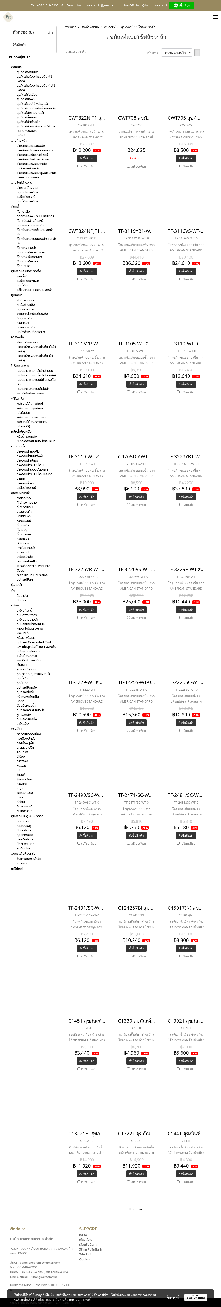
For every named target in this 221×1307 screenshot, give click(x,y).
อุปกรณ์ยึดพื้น (26, 692)
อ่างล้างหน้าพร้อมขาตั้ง (32, 164)
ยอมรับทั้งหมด (196, 1297)
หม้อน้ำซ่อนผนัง (21, 431)
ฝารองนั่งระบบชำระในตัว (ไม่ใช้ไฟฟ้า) (36, 349)
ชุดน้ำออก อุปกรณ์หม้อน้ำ (33, 674)
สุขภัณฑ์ (16, 67)
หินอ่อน (21, 766)
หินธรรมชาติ (24, 806)
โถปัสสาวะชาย (20, 365)
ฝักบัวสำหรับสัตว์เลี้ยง (31, 332)
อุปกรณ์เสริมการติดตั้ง (26, 271)
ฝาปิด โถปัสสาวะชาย (30, 628)
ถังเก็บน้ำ (22, 600)
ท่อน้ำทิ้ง (22, 285)
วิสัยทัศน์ (85, 1254)
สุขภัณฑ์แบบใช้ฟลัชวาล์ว (32, 103)
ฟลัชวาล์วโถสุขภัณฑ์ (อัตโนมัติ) (30, 410)
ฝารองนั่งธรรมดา (28, 342)
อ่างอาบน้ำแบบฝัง (28, 451)
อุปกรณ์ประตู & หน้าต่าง (27, 816)
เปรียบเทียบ (88, 166)
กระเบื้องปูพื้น (25, 743)
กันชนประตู (24, 830)
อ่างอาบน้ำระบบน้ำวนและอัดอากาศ (34, 476)
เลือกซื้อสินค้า (88, 1244)
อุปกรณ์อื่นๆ (25, 579)
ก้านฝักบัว (23, 323)
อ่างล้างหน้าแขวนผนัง (31, 146)
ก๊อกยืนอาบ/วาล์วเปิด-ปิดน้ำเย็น (35, 232)
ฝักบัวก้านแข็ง (26, 305)
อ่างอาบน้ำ (18, 446)
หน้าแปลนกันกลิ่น (28, 696)
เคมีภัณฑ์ (17, 868)
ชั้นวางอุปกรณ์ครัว (29, 859)
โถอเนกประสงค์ (27, 131)
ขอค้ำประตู (23, 821)
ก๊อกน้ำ (15, 206)
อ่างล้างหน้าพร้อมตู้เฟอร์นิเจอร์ (37, 173)
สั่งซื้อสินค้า (86, 158)
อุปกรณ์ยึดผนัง (27, 687)
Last (141, 1209)
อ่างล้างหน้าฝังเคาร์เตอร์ (32, 155)
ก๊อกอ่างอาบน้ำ (26, 248)
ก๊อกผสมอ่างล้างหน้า (30, 225)
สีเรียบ (21, 756)
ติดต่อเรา (85, 1259)
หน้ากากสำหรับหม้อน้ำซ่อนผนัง (36, 441)
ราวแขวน (22, 863)
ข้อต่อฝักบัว (24, 318)
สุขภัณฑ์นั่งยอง (27, 117)
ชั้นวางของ (24, 534)
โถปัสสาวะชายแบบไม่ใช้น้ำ (33, 389)
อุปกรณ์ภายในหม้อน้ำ (30, 710)
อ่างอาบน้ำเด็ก (26, 483)
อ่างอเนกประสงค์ (28, 177)
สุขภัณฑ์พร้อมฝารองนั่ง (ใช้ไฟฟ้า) (34, 78)
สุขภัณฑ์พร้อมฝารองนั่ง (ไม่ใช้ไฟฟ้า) (36, 87)
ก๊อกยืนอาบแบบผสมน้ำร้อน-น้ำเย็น (36, 241)
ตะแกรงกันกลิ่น (27, 561)
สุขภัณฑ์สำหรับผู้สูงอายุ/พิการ (36, 126)
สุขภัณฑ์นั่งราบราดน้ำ (30, 113)
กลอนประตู (24, 826)
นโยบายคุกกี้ (83, 1299)
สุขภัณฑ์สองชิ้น (26, 99)
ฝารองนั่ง (17, 337)
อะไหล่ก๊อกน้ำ (25, 610)
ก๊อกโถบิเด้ (23, 266)
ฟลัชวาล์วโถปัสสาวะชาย (32, 417)
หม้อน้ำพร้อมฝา (26, 638)
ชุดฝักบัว (17, 295)
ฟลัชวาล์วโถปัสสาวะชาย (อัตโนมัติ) (32, 424)
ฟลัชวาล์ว (17, 398)
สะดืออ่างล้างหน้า (28, 281)
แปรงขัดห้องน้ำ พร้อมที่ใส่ (33, 566)
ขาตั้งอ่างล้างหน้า (28, 168)
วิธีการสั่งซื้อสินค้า (90, 1249)
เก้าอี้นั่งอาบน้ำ (26, 548)
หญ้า (20, 788)
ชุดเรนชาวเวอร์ (26, 309)
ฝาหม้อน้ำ (23, 633)
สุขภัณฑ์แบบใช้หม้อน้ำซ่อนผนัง (36, 108)
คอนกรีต (22, 752)
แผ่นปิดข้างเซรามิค (29, 660)
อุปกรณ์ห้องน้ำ (20, 493)
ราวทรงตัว (23, 552)
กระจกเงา (23, 539)
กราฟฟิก (22, 761)
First (132, 1209)
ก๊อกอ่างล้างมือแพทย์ (31, 252)
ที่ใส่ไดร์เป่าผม (25, 507)
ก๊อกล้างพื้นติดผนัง (29, 257)
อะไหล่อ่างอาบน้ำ (27, 619)
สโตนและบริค (25, 747)
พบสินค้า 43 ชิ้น (75, 52)
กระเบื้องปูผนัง (26, 738)
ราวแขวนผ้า (24, 511)
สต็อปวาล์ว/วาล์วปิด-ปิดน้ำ (34, 290)
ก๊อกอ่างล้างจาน (27, 261)
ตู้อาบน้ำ (16, 584)
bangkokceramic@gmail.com (97, 5)
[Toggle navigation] (215, 17)
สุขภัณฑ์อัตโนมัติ (27, 72)
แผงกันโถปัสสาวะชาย (30, 393)
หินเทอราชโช (24, 811)
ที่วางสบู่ (22, 530)
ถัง (13, 590)
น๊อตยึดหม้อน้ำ (26, 705)
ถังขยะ (21, 570)
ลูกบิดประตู (24, 848)
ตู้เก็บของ (23, 543)
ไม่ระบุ (20, 797)
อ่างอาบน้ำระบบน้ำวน (30, 465)
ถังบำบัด (22, 595)
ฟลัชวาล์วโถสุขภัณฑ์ (30, 403)
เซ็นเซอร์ (22, 665)
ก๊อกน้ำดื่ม (23, 211)
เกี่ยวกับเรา (86, 1239)
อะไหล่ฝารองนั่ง (27, 719)
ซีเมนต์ (21, 775)
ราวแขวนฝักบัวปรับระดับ (32, 314)
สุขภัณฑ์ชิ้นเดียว (27, 94)
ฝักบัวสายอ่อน (26, 300)
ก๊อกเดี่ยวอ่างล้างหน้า (30, 221)
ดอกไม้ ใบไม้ (25, 793)
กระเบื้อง (16, 729)
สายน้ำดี (22, 276)
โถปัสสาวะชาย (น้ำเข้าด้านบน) (35, 371)
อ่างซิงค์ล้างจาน (21, 182)
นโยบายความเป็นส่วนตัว (53, 1299)
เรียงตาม (154, 53)
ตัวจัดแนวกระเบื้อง (29, 734)
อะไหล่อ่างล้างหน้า (28, 651)
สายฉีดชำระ (24, 498)
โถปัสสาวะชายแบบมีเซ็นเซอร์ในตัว (36, 382)
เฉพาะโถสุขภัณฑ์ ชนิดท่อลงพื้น (36, 647)
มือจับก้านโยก (25, 844)
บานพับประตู (25, 839)
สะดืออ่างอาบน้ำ (27, 488)
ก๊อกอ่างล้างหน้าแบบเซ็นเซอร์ (35, 216)
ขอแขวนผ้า (24, 516)
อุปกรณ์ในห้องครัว (23, 853)
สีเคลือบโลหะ (25, 779)
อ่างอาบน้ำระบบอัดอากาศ (33, 469)
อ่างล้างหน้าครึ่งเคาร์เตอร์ (33, 159)
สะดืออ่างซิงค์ (26, 197)
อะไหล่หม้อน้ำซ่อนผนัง (31, 624)
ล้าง (50, 32)
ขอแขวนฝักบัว (26, 327)
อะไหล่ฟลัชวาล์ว (27, 615)
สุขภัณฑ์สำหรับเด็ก (28, 122)
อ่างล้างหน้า (19, 140)
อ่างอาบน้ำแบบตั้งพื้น (30, 456)
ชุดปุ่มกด (22, 683)
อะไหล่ (15, 605)
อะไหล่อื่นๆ (23, 723)
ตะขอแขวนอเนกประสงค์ (32, 575)
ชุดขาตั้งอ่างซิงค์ (27, 192)
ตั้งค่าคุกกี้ (173, 1297)
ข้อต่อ (20, 701)
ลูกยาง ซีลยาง (26, 669)
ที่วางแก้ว (23, 525)
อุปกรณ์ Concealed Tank (34, 642)
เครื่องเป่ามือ (25, 557)
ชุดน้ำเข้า (22, 678)
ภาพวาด (22, 784)
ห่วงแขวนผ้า (24, 520)
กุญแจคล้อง (25, 835)
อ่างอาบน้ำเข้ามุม (27, 460)
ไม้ (18, 770)
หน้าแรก (84, 1234)
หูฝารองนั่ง (24, 714)
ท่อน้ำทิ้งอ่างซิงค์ (27, 201)
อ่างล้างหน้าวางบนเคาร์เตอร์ (35, 150)
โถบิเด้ (21, 135)
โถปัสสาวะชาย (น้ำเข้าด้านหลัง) (36, 375)
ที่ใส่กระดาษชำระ (27, 502)
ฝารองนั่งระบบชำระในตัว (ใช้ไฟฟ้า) (35, 358)
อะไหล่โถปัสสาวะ (27, 656)
